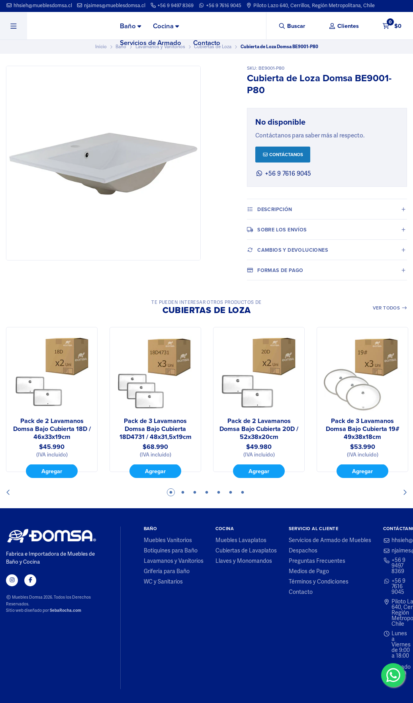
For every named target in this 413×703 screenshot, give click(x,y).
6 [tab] (231, 492)
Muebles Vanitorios (168, 540)
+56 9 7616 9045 (219, 5)
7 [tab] (243, 492)
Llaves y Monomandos (243, 561)
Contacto (206, 42)
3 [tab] (195, 492)
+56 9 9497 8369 (172, 5)
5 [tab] (219, 492)
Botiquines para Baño (171, 551)
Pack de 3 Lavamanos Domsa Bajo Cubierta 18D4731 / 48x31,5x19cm (155, 429)
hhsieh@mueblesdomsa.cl (39, 5)
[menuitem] (130, 26)
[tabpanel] (52, 402)
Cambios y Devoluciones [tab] (287, 250)
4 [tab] (207, 492)
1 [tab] (171, 492)
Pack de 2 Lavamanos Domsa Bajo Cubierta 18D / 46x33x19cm (52, 429)
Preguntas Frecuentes (317, 561)
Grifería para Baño (167, 571)
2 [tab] (183, 492)
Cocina (166, 26)
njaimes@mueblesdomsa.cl (110, 5)
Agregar (51, 471)
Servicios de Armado (150, 42)
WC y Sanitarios (163, 582)
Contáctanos (282, 154)
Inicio (101, 46)
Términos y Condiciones (318, 582)
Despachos (303, 551)
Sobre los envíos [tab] (277, 229)
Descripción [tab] (269, 209)
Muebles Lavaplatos (240, 540)
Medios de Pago (309, 571)
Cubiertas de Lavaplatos (246, 551)
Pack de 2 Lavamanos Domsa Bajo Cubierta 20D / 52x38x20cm (258, 429)
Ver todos (390, 307)
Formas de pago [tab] (275, 270)
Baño (130, 26)
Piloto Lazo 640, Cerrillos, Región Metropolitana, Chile (310, 5)
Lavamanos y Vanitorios (174, 561)
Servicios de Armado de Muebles (330, 540)
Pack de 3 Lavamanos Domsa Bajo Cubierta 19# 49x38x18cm (362, 429)
